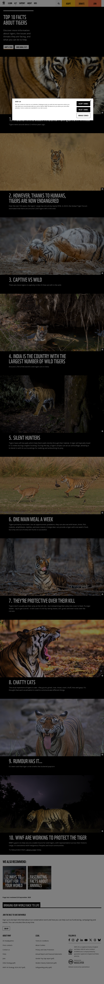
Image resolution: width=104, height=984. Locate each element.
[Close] (90, 101)
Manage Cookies (83, 115)
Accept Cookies (83, 103)
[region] (52, 109)
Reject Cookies (83, 109)
